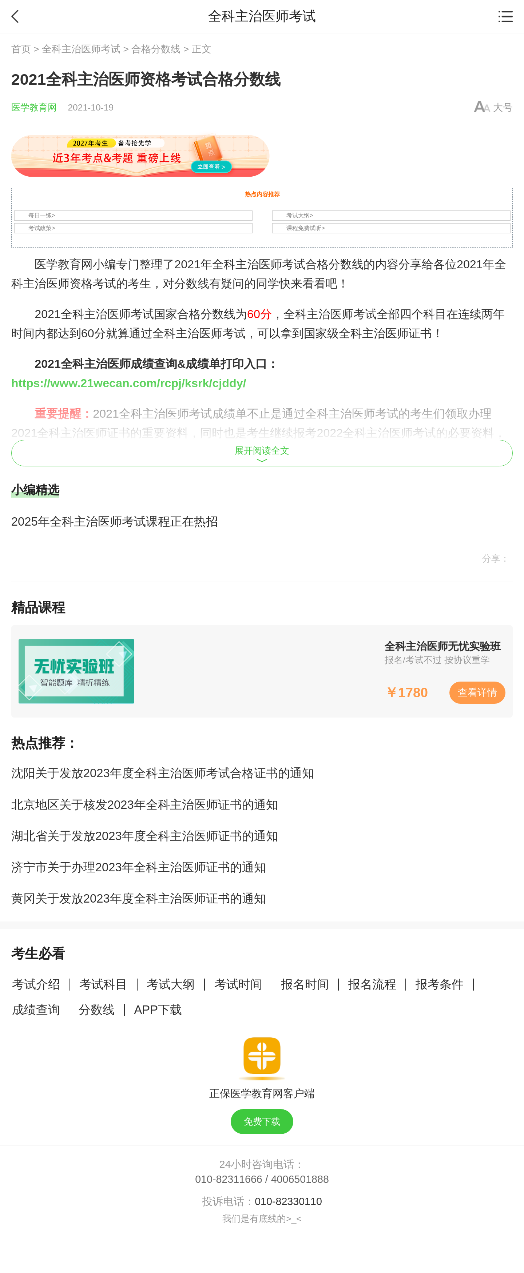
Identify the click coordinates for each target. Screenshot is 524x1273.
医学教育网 (34, 107)
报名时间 (305, 984)
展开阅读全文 (262, 454)
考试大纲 (171, 984)
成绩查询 (36, 1009)
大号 (503, 107)
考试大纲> (299, 215)
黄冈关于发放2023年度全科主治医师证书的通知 (138, 898)
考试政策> (41, 228)
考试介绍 (36, 984)
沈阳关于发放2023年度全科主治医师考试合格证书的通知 (162, 773)
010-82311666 (228, 1179)
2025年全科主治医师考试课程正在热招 (114, 521)
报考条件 (440, 984)
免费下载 (262, 1122)
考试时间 (238, 984)
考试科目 (103, 984)
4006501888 (300, 1179)
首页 (21, 49)
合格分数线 (155, 49)
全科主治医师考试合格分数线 (288, 264)
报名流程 (372, 984)
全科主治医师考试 (81, 49)
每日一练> (41, 215)
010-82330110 (288, 1201)
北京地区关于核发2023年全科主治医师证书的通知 (144, 804)
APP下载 (158, 1009)
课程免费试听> (305, 228)
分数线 (97, 1009)
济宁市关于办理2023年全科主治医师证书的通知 (138, 867)
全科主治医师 (96, 314)
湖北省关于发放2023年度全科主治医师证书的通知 (144, 836)
